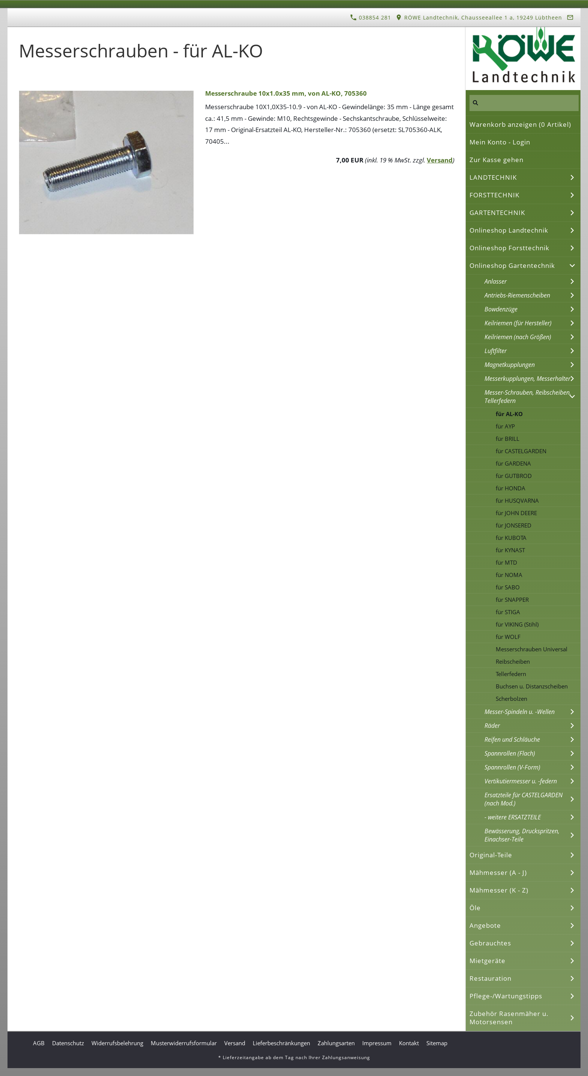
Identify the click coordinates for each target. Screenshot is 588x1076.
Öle (475, 907)
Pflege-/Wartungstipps (506, 996)
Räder (492, 725)
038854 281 (370, 17)
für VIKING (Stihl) (517, 624)
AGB (39, 1043)
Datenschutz (68, 1043)
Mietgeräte (488, 960)
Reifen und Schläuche (512, 739)
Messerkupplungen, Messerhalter (527, 378)
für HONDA (510, 488)
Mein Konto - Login (500, 142)
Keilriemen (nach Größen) (517, 337)
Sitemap (436, 1043)
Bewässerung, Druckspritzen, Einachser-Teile (522, 835)
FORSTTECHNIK (494, 195)
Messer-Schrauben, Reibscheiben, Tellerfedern (527, 396)
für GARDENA (513, 463)
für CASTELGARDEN (521, 451)
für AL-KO (509, 414)
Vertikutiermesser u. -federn (520, 781)
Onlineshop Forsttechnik (509, 247)
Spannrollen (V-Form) (512, 767)
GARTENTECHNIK (497, 212)
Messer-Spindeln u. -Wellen (519, 712)
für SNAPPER (512, 599)
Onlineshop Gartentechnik (512, 265)
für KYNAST (510, 550)
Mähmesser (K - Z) (499, 890)
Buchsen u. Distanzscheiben (532, 686)
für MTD (506, 562)
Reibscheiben (513, 661)
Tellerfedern (511, 674)
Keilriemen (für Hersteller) (518, 323)
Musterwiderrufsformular (184, 1043)
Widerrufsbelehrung (117, 1043)
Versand (440, 160)
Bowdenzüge (501, 309)
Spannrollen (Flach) (509, 753)
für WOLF (508, 636)
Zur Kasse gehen (497, 159)
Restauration (491, 978)
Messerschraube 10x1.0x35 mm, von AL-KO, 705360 (286, 93)
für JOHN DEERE (516, 513)
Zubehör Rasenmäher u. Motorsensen (509, 1017)
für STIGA (508, 612)
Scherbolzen (511, 698)
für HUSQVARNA (517, 500)
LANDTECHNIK (493, 177)
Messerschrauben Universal (531, 649)
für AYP (505, 426)
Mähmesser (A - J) (498, 872)
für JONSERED (513, 525)
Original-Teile (491, 855)
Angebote (485, 925)
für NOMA (509, 575)
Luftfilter (495, 351)
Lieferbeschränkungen (281, 1043)
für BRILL (507, 438)
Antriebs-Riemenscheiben (517, 295)
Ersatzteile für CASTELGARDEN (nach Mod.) (523, 799)
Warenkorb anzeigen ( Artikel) (520, 124)
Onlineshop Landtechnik (509, 230)
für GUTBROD (514, 475)
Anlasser (495, 281)
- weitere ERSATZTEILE (512, 817)
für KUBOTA (511, 537)
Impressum (377, 1043)
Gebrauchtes (490, 943)
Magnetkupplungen (509, 365)
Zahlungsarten (336, 1043)
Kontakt (409, 1043)
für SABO (508, 587)
